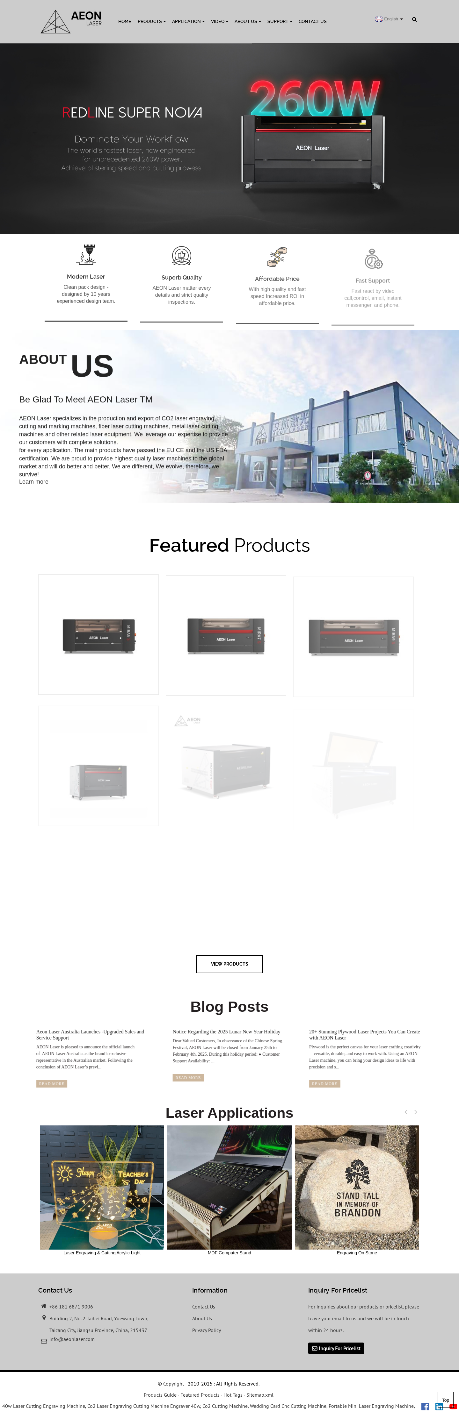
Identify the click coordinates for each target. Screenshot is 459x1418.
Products (152, 21)
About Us (248, 21)
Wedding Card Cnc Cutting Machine (288, 1406)
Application (188, 21)
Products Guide (160, 1395)
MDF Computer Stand (229, 1190)
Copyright (173, 1383)
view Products (229, 964)
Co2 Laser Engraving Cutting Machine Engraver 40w (143, 1406)
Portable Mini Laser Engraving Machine (371, 1406)
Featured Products (200, 1395)
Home (124, 21)
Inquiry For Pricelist (339, 1348)
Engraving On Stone (357, 1190)
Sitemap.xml (259, 1395)
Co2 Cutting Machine (225, 1406)
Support (279, 21)
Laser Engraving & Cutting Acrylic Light (102, 1190)
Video (219, 21)
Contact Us (313, 21)
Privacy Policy (206, 1330)
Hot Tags (233, 1395)
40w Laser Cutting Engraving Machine (43, 1406)
